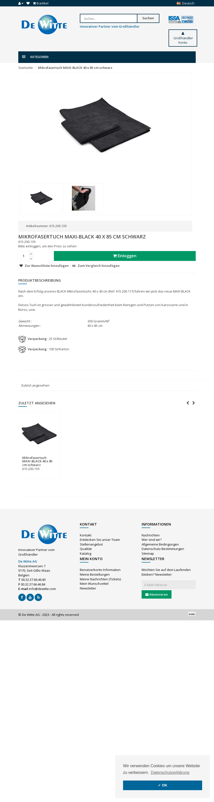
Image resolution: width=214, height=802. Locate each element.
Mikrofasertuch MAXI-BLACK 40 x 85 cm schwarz (75, 67)
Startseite (25, 67)
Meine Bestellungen (95, 574)
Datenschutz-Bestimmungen (163, 549)
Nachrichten (151, 535)
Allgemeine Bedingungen (160, 544)
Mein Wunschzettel (94, 583)
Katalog (85, 553)
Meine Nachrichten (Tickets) (100, 579)
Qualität (86, 549)
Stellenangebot (91, 544)
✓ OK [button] (162, 785)
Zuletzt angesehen (35, 385)
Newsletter (88, 588)
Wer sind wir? (152, 539)
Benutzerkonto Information (100, 569)
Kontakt (85, 535)
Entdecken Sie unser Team (100, 539)
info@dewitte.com (42, 589)
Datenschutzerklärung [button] (170, 772)
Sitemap (148, 553)
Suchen (153, 18)
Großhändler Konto (183, 38)
